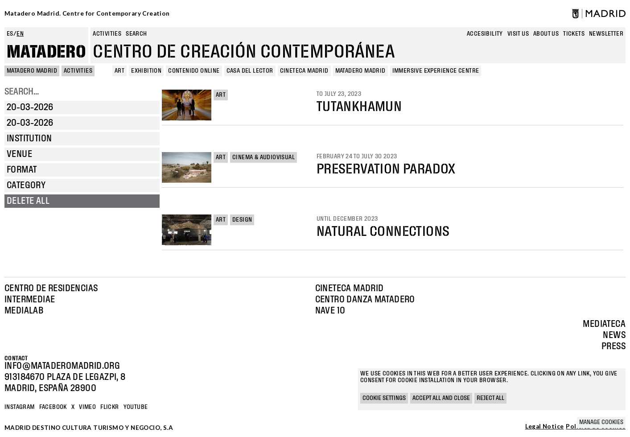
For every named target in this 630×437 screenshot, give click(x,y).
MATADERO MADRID (32, 71)
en (20, 34)
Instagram (19, 407)
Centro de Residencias (51, 288)
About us (546, 34)
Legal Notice (544, 427)
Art (221, 95)
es (10, 34)
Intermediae (29, 299)
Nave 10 (330, 310)
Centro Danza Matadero (365, 299)
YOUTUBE (136, 407)
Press (613, 346)
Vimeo (87, 407)
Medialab (23, 310)
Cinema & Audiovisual (263, 157)
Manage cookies (601, 422)
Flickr (109, 407)
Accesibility (485, 34)
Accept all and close (441, 398)
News (614, 335)
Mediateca (604, 324)
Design (242, 220)
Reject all (490, 398)
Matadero (46, 52)
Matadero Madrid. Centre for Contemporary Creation (87, 13)
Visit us (518, 34)
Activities (107, 34)
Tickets (574, 34)
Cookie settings (384, 398)
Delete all (28, 201)
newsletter (606, 34)
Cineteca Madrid (349, 288)
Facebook (53, 407)
